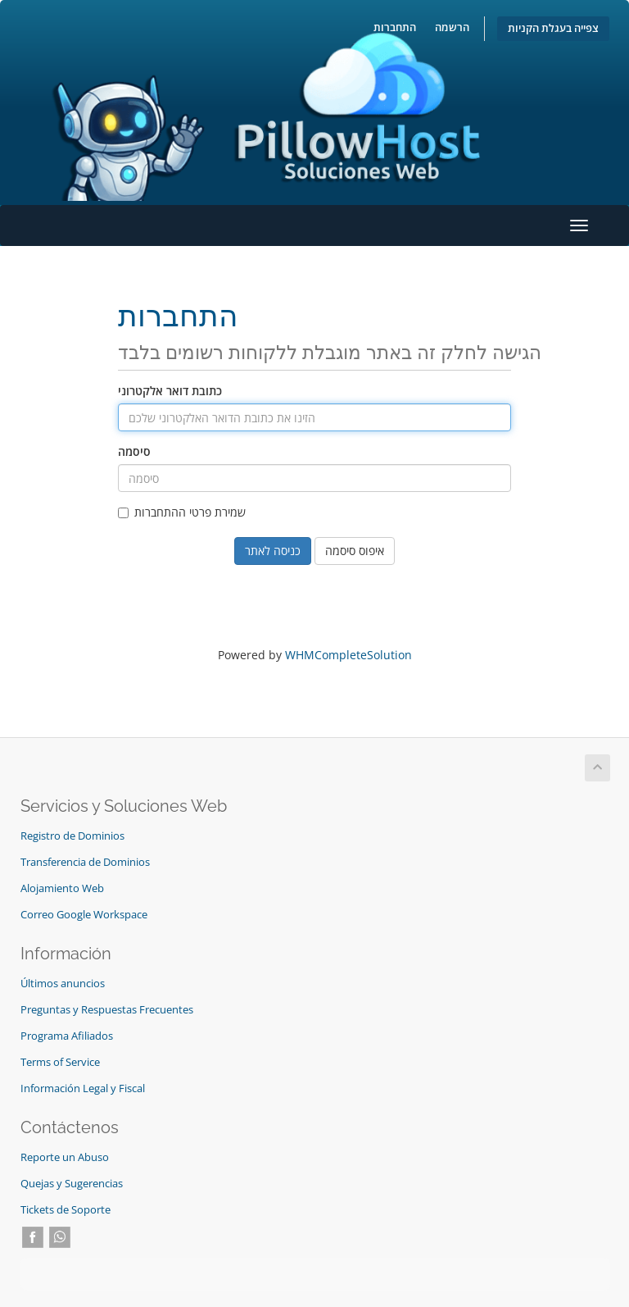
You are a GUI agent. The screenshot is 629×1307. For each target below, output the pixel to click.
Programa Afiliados (66, 1036)
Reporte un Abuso (64, 1157)
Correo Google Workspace (83, 915)
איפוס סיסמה (354, 550)
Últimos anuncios (62, 983)
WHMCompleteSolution (348, 655)
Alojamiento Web (62, 888)
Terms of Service (60, 1062)
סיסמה (134, 451)
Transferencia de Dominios (85, 862)
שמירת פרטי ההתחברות (182, 512)
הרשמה (452, 27)
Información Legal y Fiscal (82, 1088)
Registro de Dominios (72, 836)
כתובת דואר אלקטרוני (170, 390)
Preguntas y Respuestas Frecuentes (106, 1010)
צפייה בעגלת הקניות (553, 28)
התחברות (394, 27)
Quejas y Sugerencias (71, 1184)
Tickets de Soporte (65, 1210)
